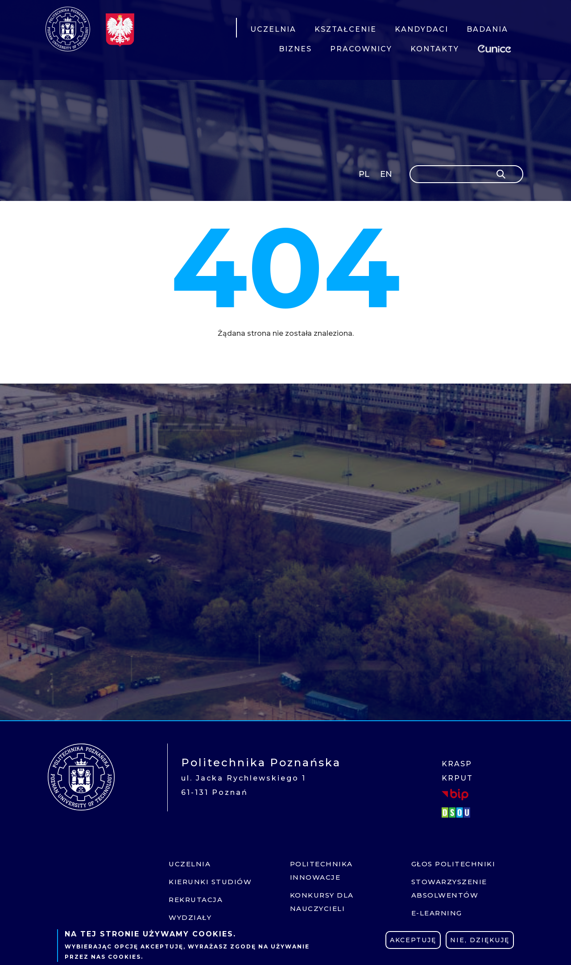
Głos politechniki (453, 864)
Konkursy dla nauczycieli (322, 902)
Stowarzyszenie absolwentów (449, 888)
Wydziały (190, 917)
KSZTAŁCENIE (345, 29)
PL (364, 174)
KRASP (457, 764)
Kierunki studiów (210, 881)
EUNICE (496, 48)
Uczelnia (190, 864)
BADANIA (487, 29)
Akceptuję (413, 940)
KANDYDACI (421, 29)
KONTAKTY (434, 49)
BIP (455, 794)
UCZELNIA (273, 29)
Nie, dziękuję (479, 940)
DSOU (457, 812)
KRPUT (457, 778)
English (387, 175)
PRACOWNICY (361, 49)
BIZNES (295, 49)
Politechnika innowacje (321, 870)
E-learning (436, 913)
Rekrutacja (196, 899)
